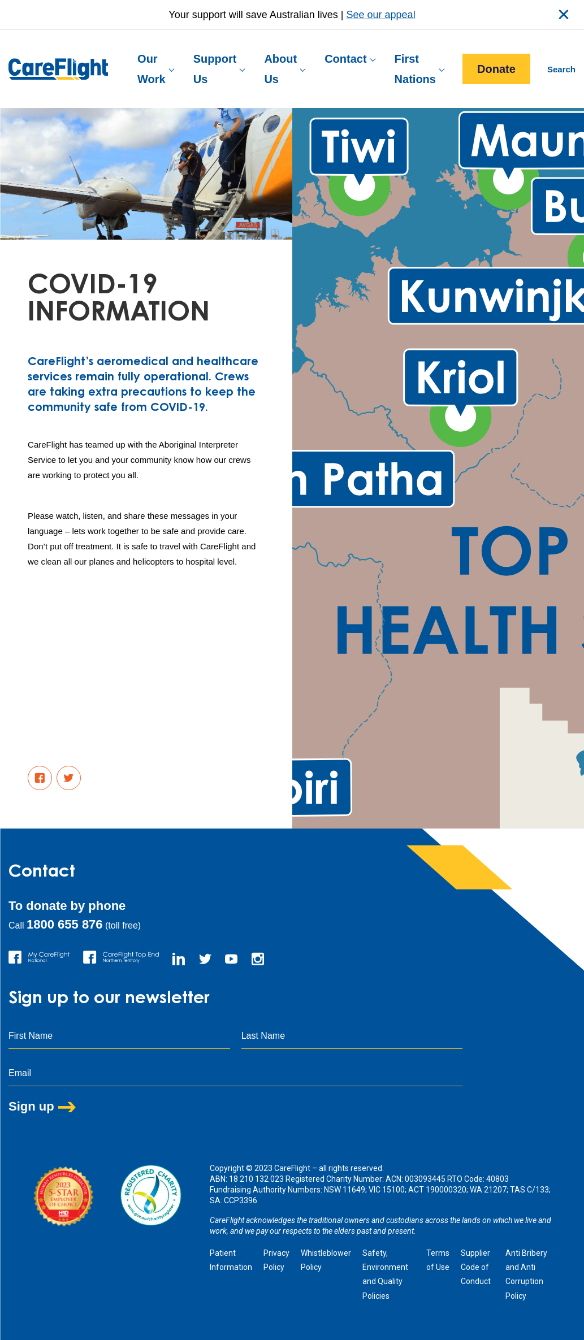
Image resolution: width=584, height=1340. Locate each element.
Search (561, 69)
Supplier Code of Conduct (476, 1267)
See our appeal (381, 14)
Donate (496, 69)
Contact (345, 59)
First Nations (415, 69)
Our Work (151, 69)
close (563, 14)
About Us (280, 69)
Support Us (215, 69)
